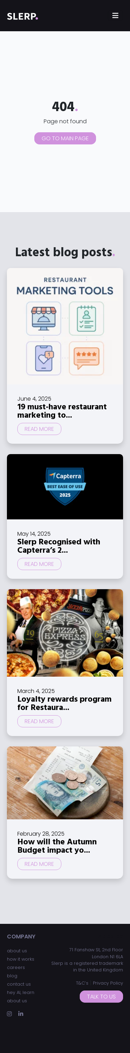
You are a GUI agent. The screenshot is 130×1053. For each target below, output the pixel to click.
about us (17, 951)
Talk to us (101, 997)
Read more (39, 429)
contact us (19, 984)
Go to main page (65, 138)
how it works (20, 959)
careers (16, 967)
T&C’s (82, 983)
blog (12, 976)
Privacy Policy (108, 983)
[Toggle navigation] (115, 15)
